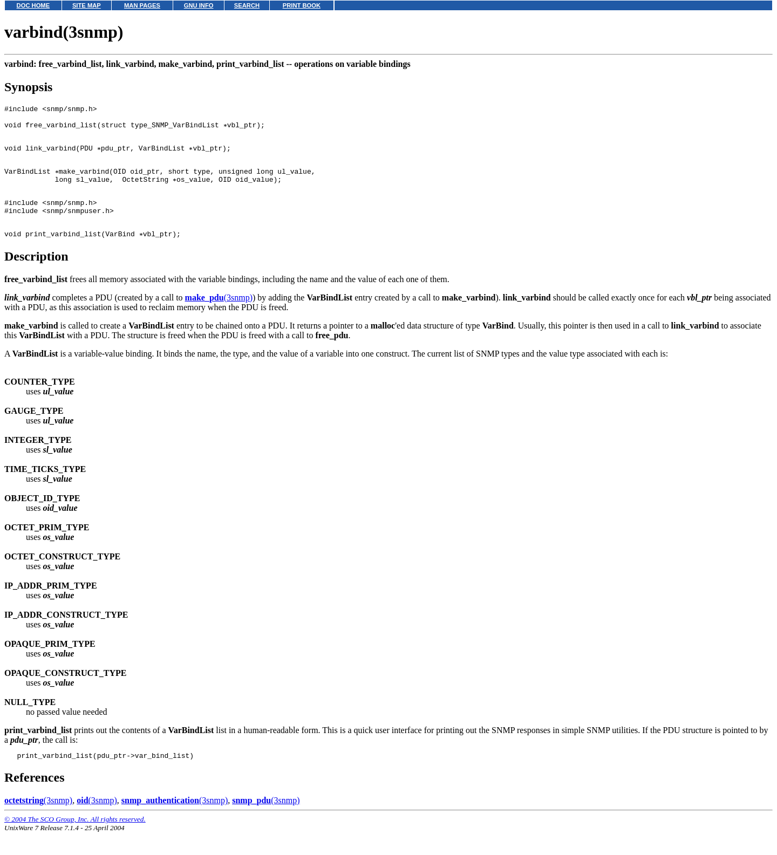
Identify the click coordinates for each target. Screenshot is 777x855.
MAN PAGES (142, 5)
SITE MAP (86, 5)
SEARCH (247, 5)
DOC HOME (33, 5)
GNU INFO (199, 5)
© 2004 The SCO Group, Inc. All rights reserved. (75, 842)
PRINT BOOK (302, 5)
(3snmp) (219, 318)
